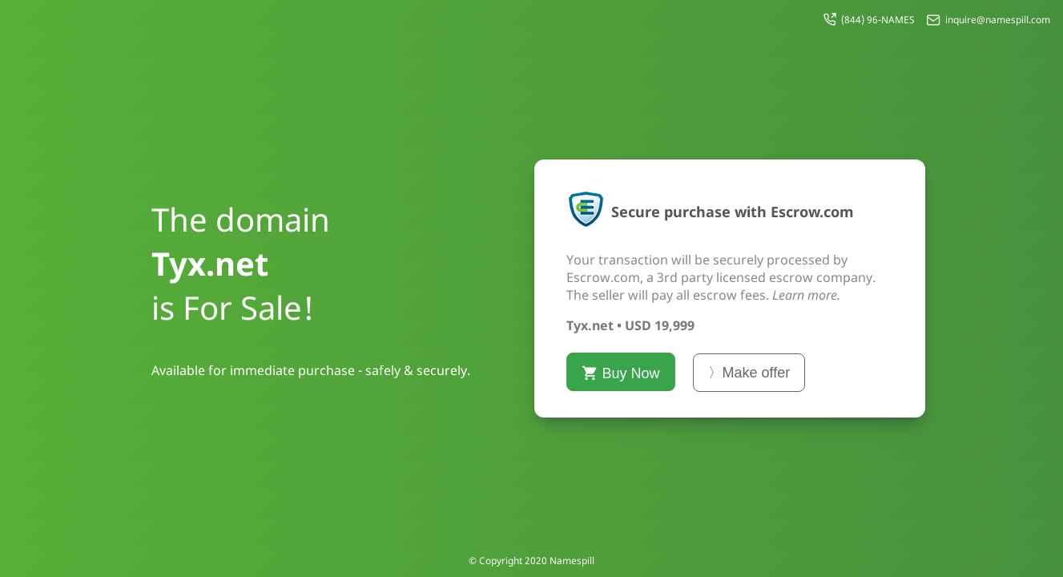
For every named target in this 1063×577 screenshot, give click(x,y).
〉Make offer (749, 373)
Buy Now (621, 373)
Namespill (572, 560)
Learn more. (806, 295)
